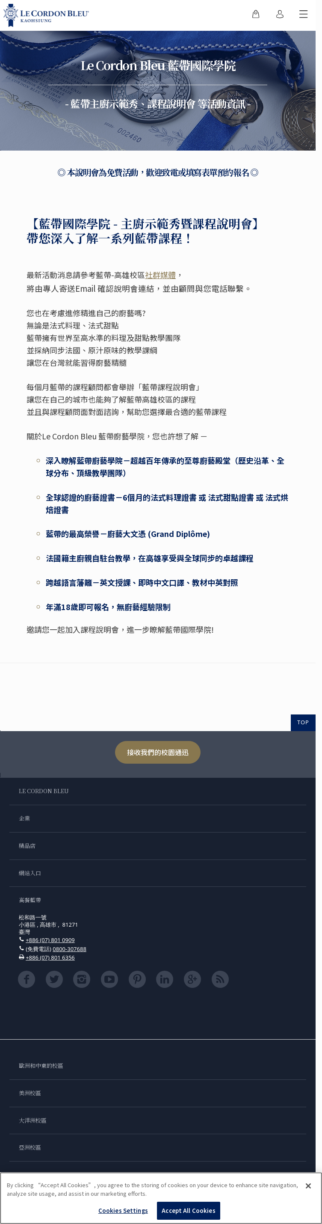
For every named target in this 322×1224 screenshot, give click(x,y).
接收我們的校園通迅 (158, 752)
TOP (303, 722)
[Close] (308, 1186)
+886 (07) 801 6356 (50, 957)
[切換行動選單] (304, 15)
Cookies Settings (123, 1210)
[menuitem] (256, 15)
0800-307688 (69, 949)
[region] (161, 1198)
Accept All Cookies (188, 1210)
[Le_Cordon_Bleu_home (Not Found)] (48, 15)
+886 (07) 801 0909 (50, 940)
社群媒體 (160, 274)
